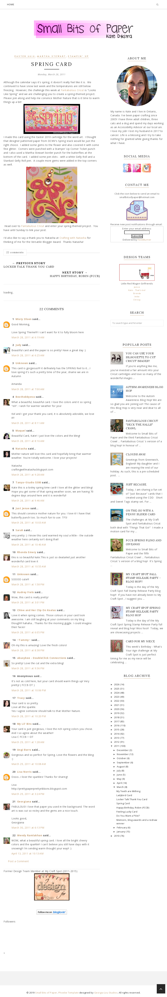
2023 (117, 696)
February (122, 827)
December (123, 750)
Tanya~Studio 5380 (28, 482)
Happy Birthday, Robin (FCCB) (132, 807)
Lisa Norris (24, 771)
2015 (117, 729)
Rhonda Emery (26, 552)
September (123, 762)
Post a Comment (18, 861)
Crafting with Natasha (73, 237)
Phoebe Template (68, 992)
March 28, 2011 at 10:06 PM (28, 690)
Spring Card (123, 803)
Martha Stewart (51, 56)
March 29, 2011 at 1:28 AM (27, 742)
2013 (117, 737)
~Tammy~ (24, 640)
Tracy (21, 698)
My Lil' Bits (24, 723)
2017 (117, 721)
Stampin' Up (78, 56)
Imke (137, 296)
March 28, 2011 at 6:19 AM (27, 337)
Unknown (22, 363)
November (123, 754)
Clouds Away (136, 454)
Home (10, 4)
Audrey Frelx (25, 592)
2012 (117, 741)
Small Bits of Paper (46, 992)
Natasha (21, 448)
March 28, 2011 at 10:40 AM (28, 544)
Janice (137, 287)
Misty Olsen (24, 319)
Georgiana (24, 801)
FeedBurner (144, 239)
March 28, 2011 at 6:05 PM (27, 632)
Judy (18, 345)
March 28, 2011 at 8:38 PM (27, 650)
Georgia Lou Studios (106, 992)
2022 (117, 700)
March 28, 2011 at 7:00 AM (27, 389)
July (119, 770)
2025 (117, 688)
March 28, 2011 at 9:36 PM (27, 668)
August (121, 766)
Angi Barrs (24, 749)
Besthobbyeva (25, 396)
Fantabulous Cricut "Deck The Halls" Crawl (142, 424)
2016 (117, 725)
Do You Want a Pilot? (128, 815)
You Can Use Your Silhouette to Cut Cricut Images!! (141, 357)
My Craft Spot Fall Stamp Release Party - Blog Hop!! (143, 578)
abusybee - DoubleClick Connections (41, 658)
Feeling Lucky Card (126, 811)
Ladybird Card (124, 795)
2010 (117, 835)
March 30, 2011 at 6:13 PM (27, 827)
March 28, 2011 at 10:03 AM (28, 522)
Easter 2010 (24, 56)
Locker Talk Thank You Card (131, 799)
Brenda (137, 293)
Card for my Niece (140, 641)
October (122, 758)
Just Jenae (23, 508)
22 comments (15, 252)
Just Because (136, 484)
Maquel (20, 430)
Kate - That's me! (137, 290)
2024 (117, 692)
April (120, 782)
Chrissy (137, 299)
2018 (117, 717)
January (121, 831)
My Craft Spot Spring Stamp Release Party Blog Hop (143, 611)
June (120, 774)
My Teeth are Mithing (128, 791)
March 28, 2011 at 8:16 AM (27, 441)
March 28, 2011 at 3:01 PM (27, 602)
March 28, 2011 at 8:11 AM (27, 423)
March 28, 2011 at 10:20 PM (28, 716)
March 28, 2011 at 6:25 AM (27, 355)
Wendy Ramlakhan (29, 835)
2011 (117, 745)
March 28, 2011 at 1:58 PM (27, 584)
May (119, 778)
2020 (117, 709)
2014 (117, 733)
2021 (117, 705)
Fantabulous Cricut (72, 90)
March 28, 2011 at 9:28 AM (27, 474)
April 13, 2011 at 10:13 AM (27, 853)
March (120, 787)
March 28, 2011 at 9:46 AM (27, 500)
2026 (117, 684)
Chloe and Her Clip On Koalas (36, 610)
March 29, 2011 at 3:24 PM (27, 794)
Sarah (19, 530)
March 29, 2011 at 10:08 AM (28, 764)
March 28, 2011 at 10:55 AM (28, 566)
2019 (117, 713)
